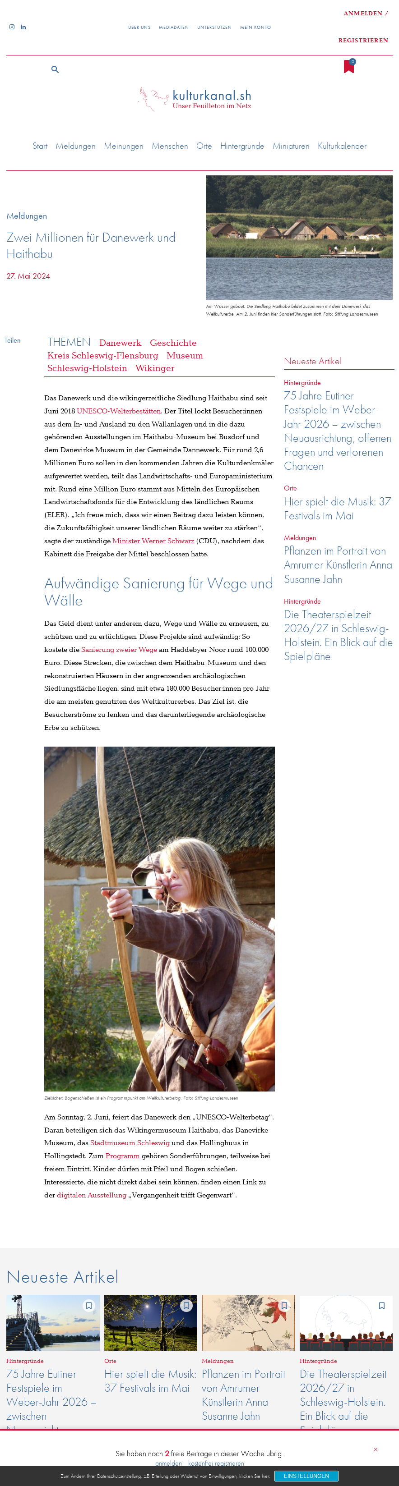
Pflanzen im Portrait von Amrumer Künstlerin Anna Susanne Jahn (338, 564)
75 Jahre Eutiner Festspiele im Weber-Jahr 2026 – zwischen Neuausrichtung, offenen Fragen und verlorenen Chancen (337, 430)
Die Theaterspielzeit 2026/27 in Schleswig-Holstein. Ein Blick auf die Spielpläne (338, 635)
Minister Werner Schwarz (154, 541)
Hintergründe (302, 382)
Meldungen (28, 215)
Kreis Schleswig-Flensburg (102, 356)
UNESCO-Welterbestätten (119, 411)
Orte (290, 488)
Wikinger (155, 368)
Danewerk (120, 343)
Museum (185, 356)
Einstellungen (306, 1476)
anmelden (168, 1463)
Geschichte (173, 343)
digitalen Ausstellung (91, 1195)
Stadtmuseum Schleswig (130, 1143)
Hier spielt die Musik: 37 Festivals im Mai (337, 508)
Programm (123, 1156)
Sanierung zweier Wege (120, 650)
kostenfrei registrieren (216, 1463)
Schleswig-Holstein (87, 368)
